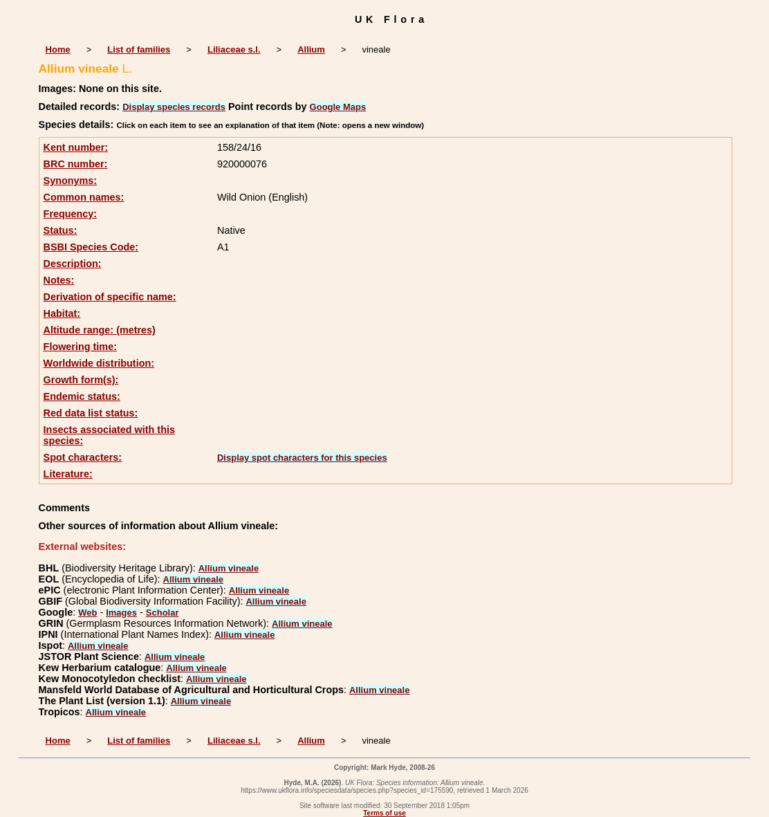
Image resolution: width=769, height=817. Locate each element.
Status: (60, 230)
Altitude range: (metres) (100, 330)
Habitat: (62, 313)
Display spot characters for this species (302, 457)
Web (87, 612)
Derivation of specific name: (110, 296)
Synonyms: (71, 180)
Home (58, 49)
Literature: (68, 473)
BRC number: (76, 163)
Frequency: (71, 213)
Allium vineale (228, 568)
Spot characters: (83, 457)
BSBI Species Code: (91, 247)
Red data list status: (91, 413)
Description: (73, 263)
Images (121, 612)
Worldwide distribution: (99, 363)
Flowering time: (80, 346)
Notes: (59, 280)
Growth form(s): (81, 379)
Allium (311, 49)
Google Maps (338, 107)
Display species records (173, 107)
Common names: (84, 197)
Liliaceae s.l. (234, 49)
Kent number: (76, 147)
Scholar (162, 612)
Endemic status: (82, 396)
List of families (138, 49)
